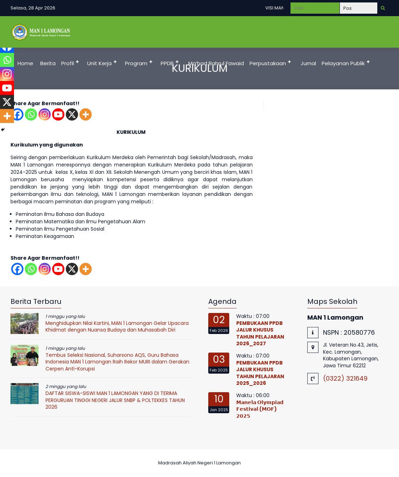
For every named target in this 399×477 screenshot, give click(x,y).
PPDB (167, 63)
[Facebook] (17, 269)
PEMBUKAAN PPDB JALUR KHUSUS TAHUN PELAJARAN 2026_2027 (260, 333)
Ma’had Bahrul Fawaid (216, 63)
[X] (72, 114)
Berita (48, 63)
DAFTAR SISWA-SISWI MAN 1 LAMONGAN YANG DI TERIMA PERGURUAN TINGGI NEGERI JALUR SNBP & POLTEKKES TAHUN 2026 (115, 400)
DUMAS (25, 94)
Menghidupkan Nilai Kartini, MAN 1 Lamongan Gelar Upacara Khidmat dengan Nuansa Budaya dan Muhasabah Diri (117, 327)
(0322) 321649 (345, 378)
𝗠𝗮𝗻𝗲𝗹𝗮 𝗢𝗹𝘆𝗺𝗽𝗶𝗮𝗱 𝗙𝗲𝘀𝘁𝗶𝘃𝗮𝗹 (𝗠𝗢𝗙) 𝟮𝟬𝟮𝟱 (260, 409)
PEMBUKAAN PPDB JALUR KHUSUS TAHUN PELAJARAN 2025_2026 (260, 373)
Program (136, 63)
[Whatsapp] (31, 114)
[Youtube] (58, 114)
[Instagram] (44, 114)
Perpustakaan (268, 63)
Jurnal (308, 63)
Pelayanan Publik (343, 63)
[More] (85, 114)
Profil (67, 63)
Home (25, 63)
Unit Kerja (99, 63)
